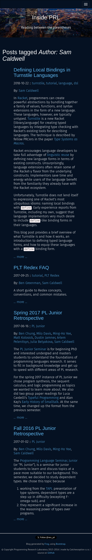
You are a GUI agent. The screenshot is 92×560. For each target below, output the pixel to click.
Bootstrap (60, 543)
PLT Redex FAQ (31, 267)
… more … (20, 257)
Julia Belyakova (41, 342)
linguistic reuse (58, 155)
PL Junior (38, 326)
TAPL (49, 489)
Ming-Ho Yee (62, 333)
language (65, 83)
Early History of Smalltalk (40, 402)
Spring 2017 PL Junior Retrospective (38, 315)
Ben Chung (27, 333)
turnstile (38, 83)
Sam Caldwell (29, 91)
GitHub (51, 552)
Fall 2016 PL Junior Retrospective (35, 430)
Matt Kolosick (23, 338)
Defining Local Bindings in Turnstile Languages (42, 72)
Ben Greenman (30, 283)
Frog (47, 543)
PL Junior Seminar (33, 349)
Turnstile (34, 119)
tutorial (51, 83)
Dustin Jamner (45, 338)
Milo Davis (43, 333)
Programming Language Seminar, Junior (48, 461)
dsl (76, 83)
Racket (22, 98)
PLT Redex (51, 275)
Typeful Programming (43, 398)
